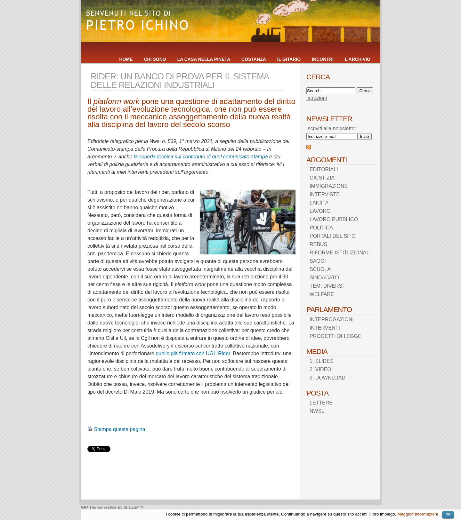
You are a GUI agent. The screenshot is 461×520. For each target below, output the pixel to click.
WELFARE (322, 294)
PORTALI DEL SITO (332, 236)
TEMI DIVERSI (327, 286)
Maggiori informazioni (417, 514)
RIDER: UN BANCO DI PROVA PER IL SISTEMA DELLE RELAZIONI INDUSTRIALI (180, 80)
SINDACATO (324, 277)
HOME (126, 59)
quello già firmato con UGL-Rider (193, 353)
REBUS (318, 244)
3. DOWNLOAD (327, 377)
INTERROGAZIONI (332, 319)
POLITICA (321, 227)
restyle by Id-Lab (120, 507)
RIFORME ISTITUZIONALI (340, 252)
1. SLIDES (322, 361)
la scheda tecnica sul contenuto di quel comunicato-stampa (201, 156)
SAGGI (318, 261)
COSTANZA (253, 59)
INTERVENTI (325, 328)
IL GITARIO (289, 59)
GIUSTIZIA (322, 177)
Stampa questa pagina (119, 429)
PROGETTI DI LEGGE (335, 336)
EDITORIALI (324, 169)
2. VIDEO (320, 369)
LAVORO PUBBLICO (334, 219)
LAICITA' (319, 202)
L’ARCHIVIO (357, 59)
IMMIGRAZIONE (329, 186)
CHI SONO (155, 59)
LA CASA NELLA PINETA (203, 59)
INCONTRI (323, 59)
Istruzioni (316, 98)
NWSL (317, 411)
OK (448, 514)
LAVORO (320, 211)
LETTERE (321, 402)
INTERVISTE (325, 194)
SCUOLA (320, 269)
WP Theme (92, 507)
